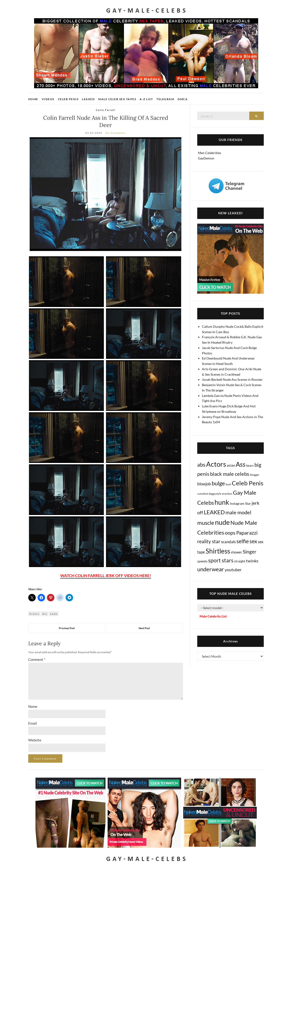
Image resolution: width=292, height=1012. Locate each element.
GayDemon (206, 158)
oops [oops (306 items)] (230, 532)
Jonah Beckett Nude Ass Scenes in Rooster (232, 379)
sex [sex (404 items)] (253, 541)
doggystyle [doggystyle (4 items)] (215, 493)
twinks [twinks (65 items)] (252, 560)
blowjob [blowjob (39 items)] (204, 484)
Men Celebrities (209, 153)
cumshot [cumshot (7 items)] (202, 493)
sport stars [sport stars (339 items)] (220, 560)
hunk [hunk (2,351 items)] (222, 502)
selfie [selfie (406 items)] (242, 541)
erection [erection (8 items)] (227, 493)
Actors (34, 613)
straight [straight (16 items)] (239, 561)
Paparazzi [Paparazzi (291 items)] (247, 532)
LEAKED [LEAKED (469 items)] (214, 512)
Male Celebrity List (213, 616)
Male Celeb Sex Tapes (117, 99)
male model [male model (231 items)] (238, 512)
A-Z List (146, 99)
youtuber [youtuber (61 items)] (233, 569)
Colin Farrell (105, 110)
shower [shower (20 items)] (236, 552)
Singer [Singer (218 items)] (249, 552)
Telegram (165, 99)
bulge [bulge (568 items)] (218, 483)
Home (33, 99)
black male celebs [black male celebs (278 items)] (229, 474)
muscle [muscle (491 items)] (205, 522)
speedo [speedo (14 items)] (202, 561)
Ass (44, 613)
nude (53, 613)
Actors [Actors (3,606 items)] (216, 464)
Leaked (88, 99)
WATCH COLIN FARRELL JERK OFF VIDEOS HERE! (105, 575)
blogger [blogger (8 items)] (254, 474)
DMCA (183, 99)
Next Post (144, 628)
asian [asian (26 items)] (231, 465)
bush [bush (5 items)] (228, 484)
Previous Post (67, 628)
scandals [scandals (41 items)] (228, 541)
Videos (48, 99)
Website (34, 740)
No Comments (116, 132)
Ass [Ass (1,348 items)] (241, 464)
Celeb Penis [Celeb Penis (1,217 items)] (247, 483)
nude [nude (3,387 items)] (222, 522)
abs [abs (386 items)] (201, 464)
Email (32, 723)
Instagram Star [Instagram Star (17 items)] (240, 503)
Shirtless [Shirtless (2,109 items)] (218, 551)
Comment (36, 659)
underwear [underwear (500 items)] (210, 569)
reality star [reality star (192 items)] (208, 541)
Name (32, 706)
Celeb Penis (68, 99)
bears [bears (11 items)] (250, 465)
